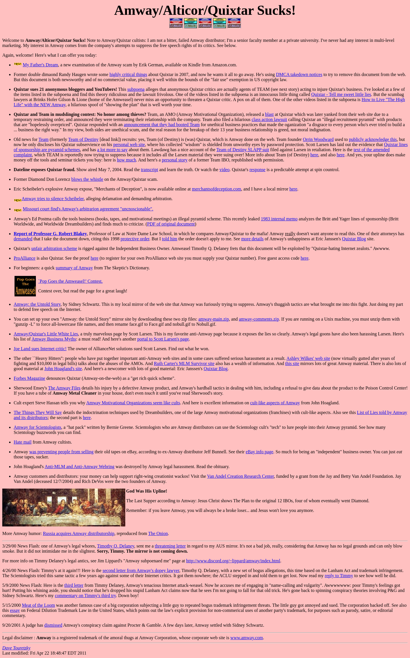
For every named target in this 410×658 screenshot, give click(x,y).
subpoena (135, 89)
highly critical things (128, 74)
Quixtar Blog (354, 238)
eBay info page (259, 451)
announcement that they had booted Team (162, 124)
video (225, 169)
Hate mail (23, 442)
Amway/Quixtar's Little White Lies (46, 333)
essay (15, 610)
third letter (73, 585)
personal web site (129, 144)
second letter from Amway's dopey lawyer (140, 570)
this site (292, 363)
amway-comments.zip (259, 319)
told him (169, 238)
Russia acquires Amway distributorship (78, 533)
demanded (23, 238)
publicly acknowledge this (373, 139)
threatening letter (170, 546)
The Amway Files (64, 388)
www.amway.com (246, 637)
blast (269, 114)
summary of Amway (74, 267)
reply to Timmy (339, 575)
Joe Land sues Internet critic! (40, 348)
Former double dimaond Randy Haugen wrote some (61, 74)
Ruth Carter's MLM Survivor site (184, 363)
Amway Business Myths (54, 339)
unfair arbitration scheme (54, 248)
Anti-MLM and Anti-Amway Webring (79, 466)
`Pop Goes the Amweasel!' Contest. (70, 281)
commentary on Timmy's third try (85, 595)
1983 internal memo (279, 218)
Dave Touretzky (16, 647)
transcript (149, 169)
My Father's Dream (40, 64)
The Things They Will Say (38, 412)
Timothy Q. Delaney (115, 546)
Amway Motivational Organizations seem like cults (133, 402)
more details (252, 238)
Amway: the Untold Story (37, 304)
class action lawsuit (269, 119)
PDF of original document (171, 224)
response (257, 169)
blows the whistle (87, 179)
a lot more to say (112, 149)
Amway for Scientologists (37, 427)
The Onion (158, 533)
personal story (174, 159)
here (314, 154)
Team (43, 139)
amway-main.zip (213, 319)
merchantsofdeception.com (216, 188)
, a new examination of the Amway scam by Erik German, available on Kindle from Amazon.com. (147, 64)
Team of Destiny (83, 139)
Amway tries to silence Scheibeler (53, 198)
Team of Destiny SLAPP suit (242, 149)
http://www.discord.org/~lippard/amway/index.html (233, 560)
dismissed (53, 625)
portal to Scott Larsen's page (163, 339)
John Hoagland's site (63, 368)
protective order (134, 238)
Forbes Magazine (29, 378)
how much (126, 159)
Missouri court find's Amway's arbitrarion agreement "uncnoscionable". (88, 208)
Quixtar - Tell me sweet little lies (341, 94)
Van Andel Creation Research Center (240, 476)
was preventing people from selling (61, 451)
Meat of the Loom (38, 605)
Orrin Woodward (318, 139)
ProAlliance (24, 258)
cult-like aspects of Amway (275, 402)
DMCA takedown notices (299, 74)
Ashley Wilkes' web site (308, 358)
